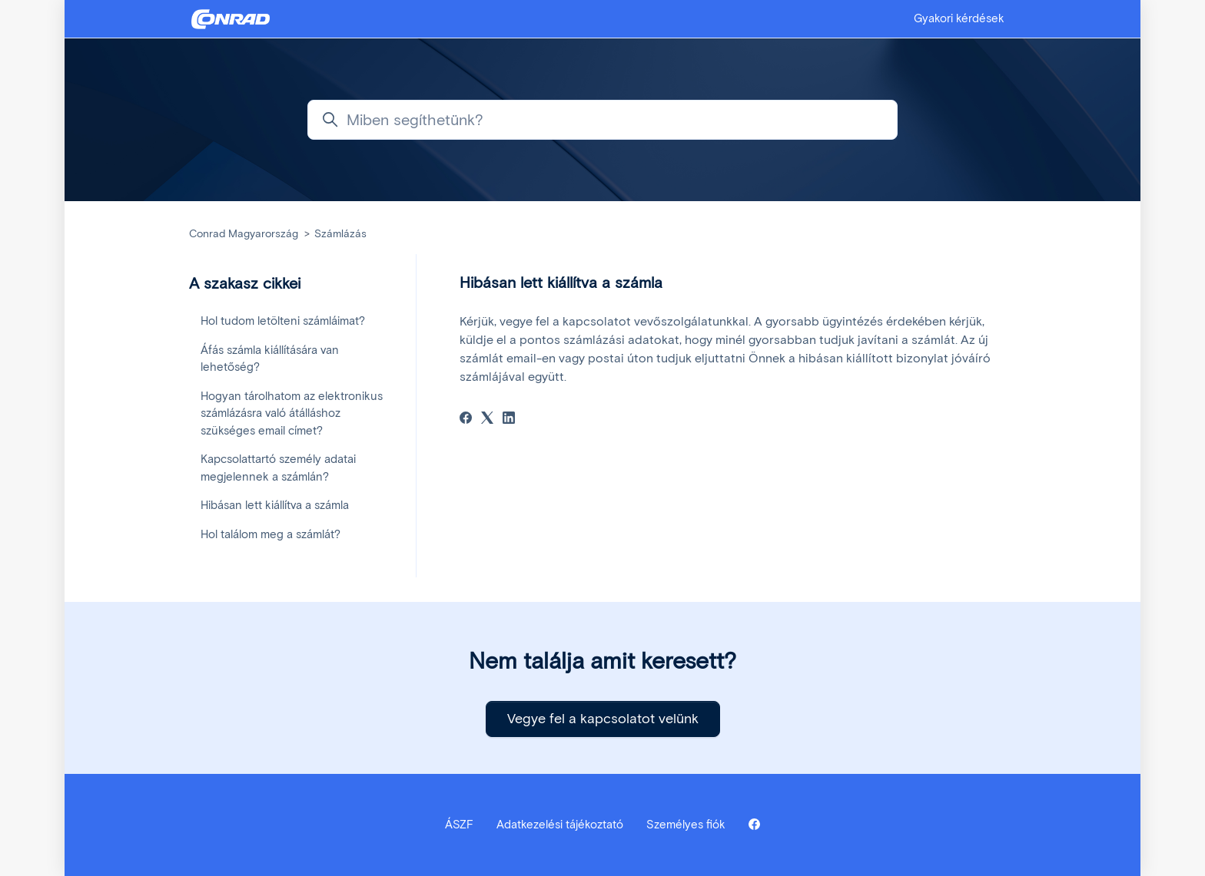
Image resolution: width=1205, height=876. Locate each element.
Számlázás (340, 233)
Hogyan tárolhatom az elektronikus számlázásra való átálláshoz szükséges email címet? (292, 413)
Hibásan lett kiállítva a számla (275, 505)
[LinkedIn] (509, 419)
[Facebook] (466, 419)
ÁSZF (459, 824)
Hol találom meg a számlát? (270, 534)
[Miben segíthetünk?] (602, 120)
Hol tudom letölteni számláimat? (283, 321)
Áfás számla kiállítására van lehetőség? (270, 359)
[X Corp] (487, 419)
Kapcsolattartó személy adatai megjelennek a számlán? (278, 468)
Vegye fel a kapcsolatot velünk (603, 718)
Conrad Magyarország (243, 233)
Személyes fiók (685, 824)
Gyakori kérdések (959, 18)
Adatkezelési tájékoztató (559, 824)
